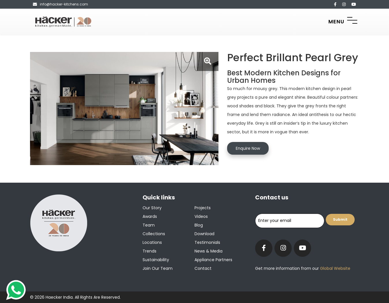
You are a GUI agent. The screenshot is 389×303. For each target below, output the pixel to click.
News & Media (208, 251)
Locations (152, 242)
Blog (198, 225)
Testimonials (207, 242)
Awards (150, 216)
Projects (202, 208)
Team (149, 225)
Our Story (152, 208)
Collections (154, 234)
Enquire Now (248, 148)
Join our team (158, 268)
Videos (201, 216)
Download (204, 234)
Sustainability (156, 260)
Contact (203, 268)
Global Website (334, 268)
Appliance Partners (213, 260)
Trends (149, 251)
